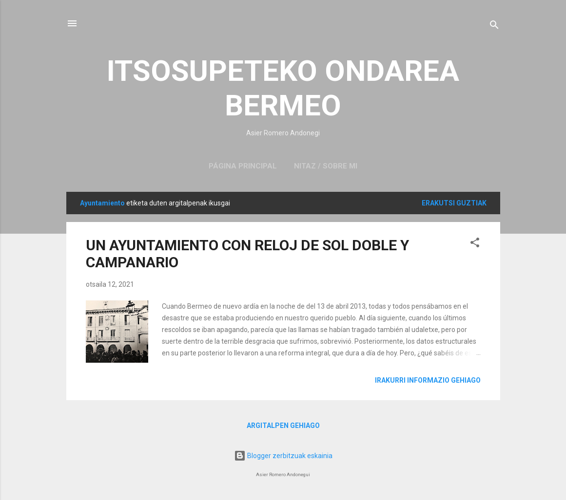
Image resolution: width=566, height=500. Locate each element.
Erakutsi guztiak (454, 203)
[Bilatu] (494, 26)
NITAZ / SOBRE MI (325, 166)
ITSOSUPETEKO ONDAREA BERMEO (283, 88)
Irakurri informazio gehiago (428, 380)
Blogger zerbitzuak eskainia (283, 456)
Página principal (243, 166)
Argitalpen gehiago (283, 425)
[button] (475, 244)
